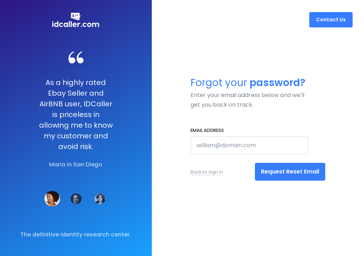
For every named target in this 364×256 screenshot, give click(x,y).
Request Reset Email (290, 171)
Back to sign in (207, 172)
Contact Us (331, 19)
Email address (207, 130)
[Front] (75, 20)
